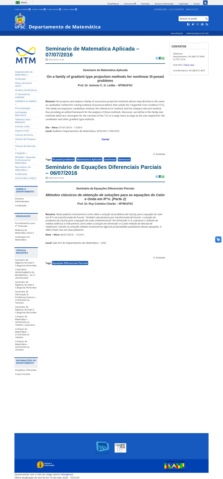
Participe (145, 3)
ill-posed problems (63, 159)
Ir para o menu (39, 9)
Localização (21, 205)
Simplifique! (113, 3)
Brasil (24, 2)
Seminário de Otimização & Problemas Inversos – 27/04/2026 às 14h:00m (25, 297)
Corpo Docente (22, 374)
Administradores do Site (197, 33)
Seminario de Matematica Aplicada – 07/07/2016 (92, 52)
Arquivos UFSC (22, 130)
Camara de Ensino (24, 134)
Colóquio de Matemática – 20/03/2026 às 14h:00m (22, 345)
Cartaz (105, 139)
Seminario (124, 159)
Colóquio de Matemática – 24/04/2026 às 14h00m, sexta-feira (25, 320)
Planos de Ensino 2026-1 (23, 84)
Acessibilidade (160, 9)
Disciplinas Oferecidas (26, 370)
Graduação (20, 78)
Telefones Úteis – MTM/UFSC (23, 121)
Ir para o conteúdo (22, 9)
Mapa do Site (192, 9)
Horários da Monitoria (26, 90)
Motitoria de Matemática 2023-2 (24, 231)
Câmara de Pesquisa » (25, 140)
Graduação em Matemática (22, 238)
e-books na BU (22, 126)
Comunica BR (130, 3)
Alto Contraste (176, 9)
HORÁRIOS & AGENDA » (26, 102)
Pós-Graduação (22, 108)
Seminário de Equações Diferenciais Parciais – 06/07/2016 (104, 170)
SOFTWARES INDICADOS (21, 114)
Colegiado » (21, 153)
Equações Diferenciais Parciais (70, 263)
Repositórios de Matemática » (23, 168)
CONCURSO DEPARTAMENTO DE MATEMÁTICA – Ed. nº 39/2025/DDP (25, 273)
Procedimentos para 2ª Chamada (25, 224)
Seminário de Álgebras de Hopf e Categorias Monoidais (26, 262)
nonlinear (110, 159)
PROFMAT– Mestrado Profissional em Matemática (25, 160)
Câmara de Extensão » (25, 147)
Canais (196, 3)
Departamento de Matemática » (24, 73)
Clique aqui (189, 64)
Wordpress (67, 474)
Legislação (183, 3)
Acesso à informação (164, 3)
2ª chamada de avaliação (22, 95)
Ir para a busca (54, 9)
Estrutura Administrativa (22, 200)
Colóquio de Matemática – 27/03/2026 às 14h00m (22, 333)
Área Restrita (177, 33)
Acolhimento (21, 174)
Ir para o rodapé (70, 9)
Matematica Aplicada (89, 159)
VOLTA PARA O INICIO (25, 178)
